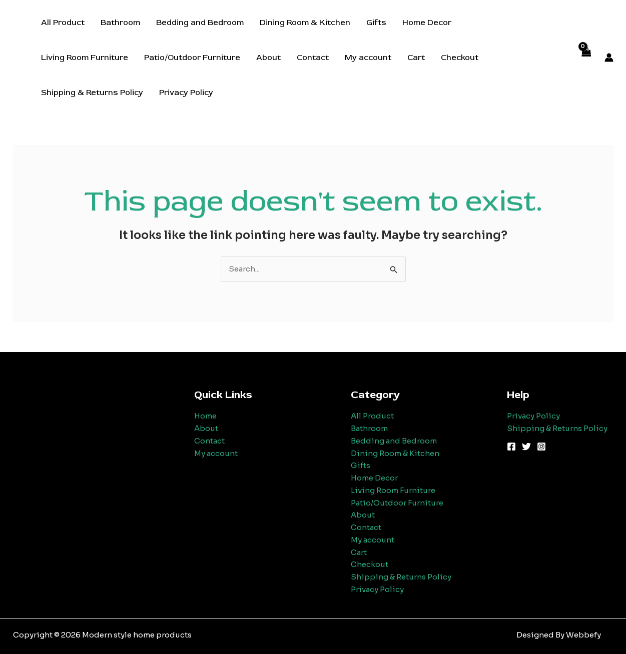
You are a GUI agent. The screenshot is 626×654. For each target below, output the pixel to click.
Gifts (376, 23)
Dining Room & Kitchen (305, 23)
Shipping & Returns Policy (92, 93)
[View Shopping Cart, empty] (585, 58)
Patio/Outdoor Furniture (192, 57)
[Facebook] (511, 446)
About (268, 57)
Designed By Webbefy (558, 635)
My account (368, 57)
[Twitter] (526, 446)
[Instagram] (541, 446)
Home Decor (426, 23)
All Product (63, 23)
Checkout (459, 57)
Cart (416, 57)
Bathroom (120, 23)
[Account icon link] (608, 57)
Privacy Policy (186, 93)
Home (205, 415)
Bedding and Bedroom (200, 23)
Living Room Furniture (84, 57)
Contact (313, 57)
